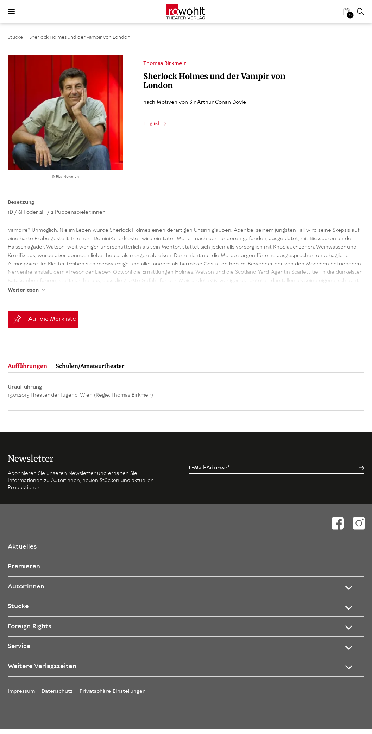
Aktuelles (23, 539)
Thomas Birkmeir (164, 63)
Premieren (24, 560)
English (152, 123)
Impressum (21, 695)
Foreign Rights (30, 626)
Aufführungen (27, 357)
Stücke (15, 37)
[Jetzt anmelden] (361, 459)
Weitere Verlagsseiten (43, 669)
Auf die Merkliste (52, 311)
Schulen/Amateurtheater (90, 357)
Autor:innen (27, 582)
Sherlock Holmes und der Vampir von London (79, 37)
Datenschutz (57, 695)
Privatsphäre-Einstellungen (113, 695)
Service (19, 648)
